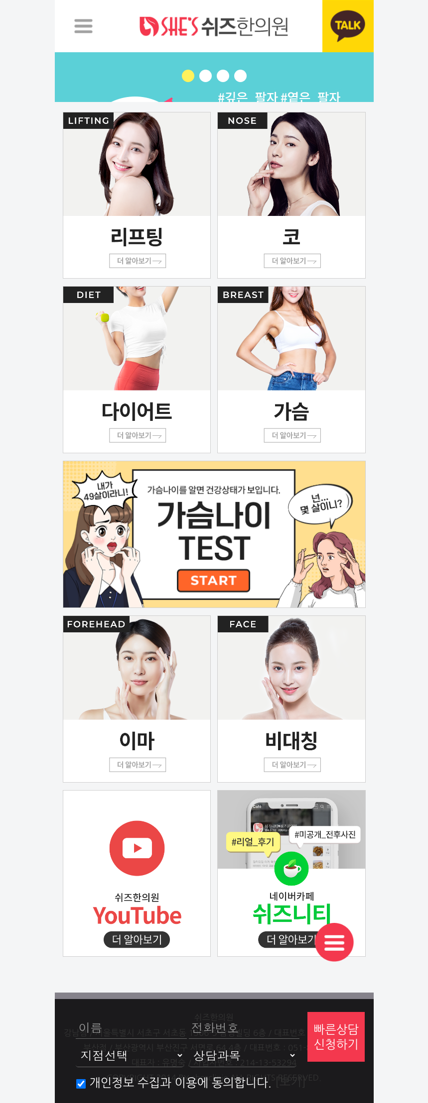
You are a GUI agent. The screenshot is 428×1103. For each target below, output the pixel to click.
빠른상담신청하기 (336, 1036)
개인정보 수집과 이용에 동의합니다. (174, 1083)
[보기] (290, 1082)
